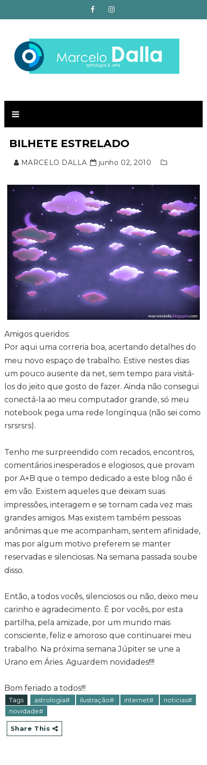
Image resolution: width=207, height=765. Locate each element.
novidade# (26, 711)
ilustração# (98, 700)
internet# (139, 700)
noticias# (178, 700)
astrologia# (52, 700)
